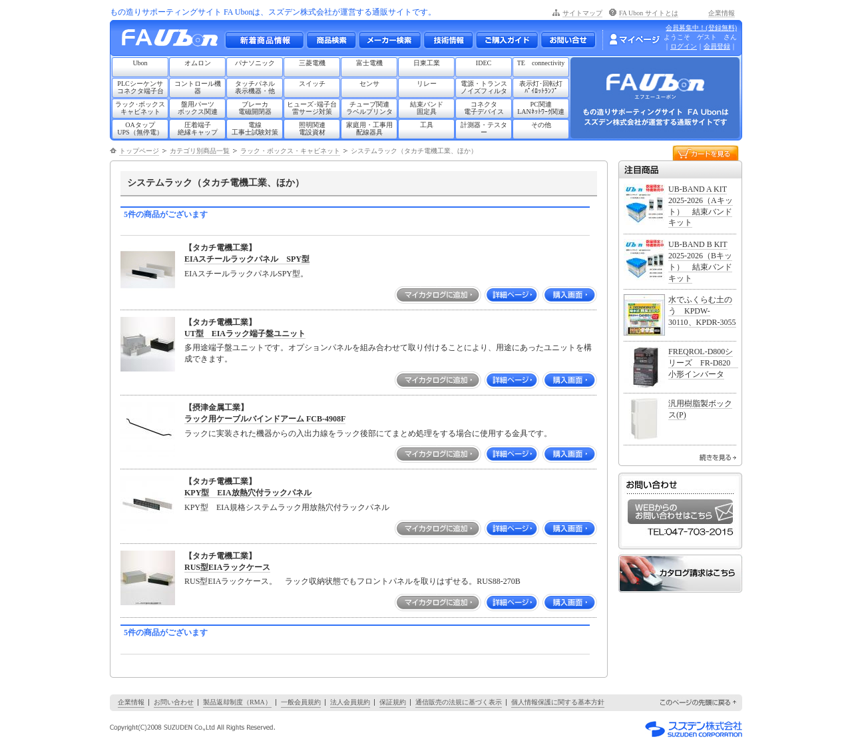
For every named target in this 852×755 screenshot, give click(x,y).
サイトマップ (582, 13)
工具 (426, 124)
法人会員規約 (350, 702)
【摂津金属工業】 (216, 407)
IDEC (483, 63)
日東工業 (426, 63)
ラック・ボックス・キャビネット (290, 150)
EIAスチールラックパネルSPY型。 (246, 273)
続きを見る (718, 457)
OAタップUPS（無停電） (139, 128)
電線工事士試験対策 (255, 128)
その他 (541, 124)
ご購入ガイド (506, 40)
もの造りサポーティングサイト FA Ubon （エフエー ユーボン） (173, 41)
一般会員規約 (301, 702)
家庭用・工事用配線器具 (369, 128)
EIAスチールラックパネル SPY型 (247, 259)
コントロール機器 (197, 87)
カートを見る (705, 152)
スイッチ (312, 83)
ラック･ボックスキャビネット (140, 108)
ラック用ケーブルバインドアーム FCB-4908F (264, 418)
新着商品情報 (264, 40)
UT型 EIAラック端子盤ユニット (245, 333)
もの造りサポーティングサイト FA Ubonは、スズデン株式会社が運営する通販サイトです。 (273, 12)
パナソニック (255, 63)
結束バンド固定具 (426, 108)
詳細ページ (512, 295)
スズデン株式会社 (693, 729)
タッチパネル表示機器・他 (255, 87)
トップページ (139, 150)
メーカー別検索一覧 (389, 40)
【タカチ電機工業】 (220, 247)
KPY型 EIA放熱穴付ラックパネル (248, 492)
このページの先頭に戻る (699, 702)
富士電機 (369, 63)
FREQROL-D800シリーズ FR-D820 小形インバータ (703, 363)
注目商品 (680, 169)
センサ (369, 83)
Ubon (139, 63)
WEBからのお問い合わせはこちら (680, 511)
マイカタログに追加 (438, 295)
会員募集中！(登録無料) (701, 27)
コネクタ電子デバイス (484, 108)
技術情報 (448, 40)
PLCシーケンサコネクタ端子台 (140, 87)
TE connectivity (541, 63)
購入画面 (569, 295)
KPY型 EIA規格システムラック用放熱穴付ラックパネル (286, 507)
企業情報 (721, 13)
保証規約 (392, 702)
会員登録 (717, 46)
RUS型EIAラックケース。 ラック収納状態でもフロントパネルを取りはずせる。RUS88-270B (352, 581)
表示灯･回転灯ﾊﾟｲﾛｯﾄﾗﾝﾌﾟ (540, 87)
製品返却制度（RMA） (237, 702)
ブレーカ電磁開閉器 (255, 108)
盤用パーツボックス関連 (198, 108)
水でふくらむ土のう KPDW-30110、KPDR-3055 (702, 311)
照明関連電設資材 (312, 128)
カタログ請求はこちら (680, 574)
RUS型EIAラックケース (227, 567)
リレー (427, 83)
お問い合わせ (568, 40)
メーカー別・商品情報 (331, 40)
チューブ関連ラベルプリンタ (369, 108)
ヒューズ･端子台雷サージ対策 (312, 108)
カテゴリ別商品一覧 (200, 150)
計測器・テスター (484, 128)
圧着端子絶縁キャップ (198, 128)
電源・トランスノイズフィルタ (484, 87)
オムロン (197, 63)
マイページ (634, 39)
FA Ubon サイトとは (648, 13)
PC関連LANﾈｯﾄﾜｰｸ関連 (540, 108)
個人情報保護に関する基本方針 (557, 702)
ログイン (683, 46)
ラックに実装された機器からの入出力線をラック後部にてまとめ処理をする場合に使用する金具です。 (368, 433)
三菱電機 (312, 63)
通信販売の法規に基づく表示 (458, 702)
